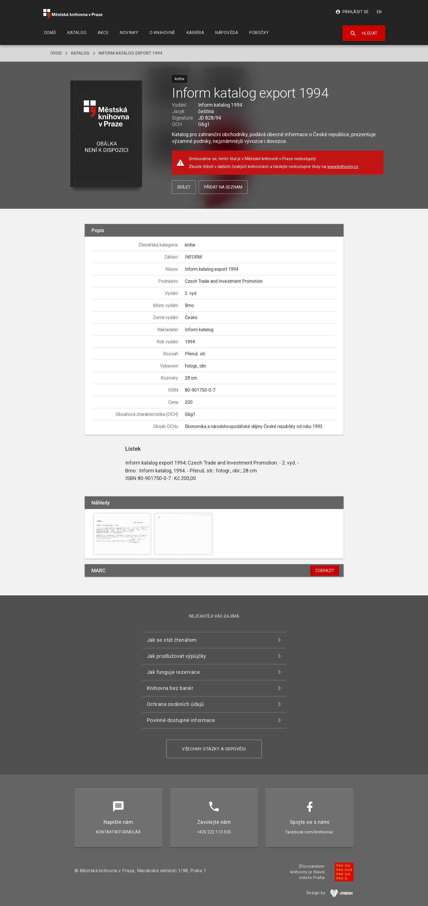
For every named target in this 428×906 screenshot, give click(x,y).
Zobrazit (324, 570)
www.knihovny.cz (342, 166)
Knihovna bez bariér (170, 688)
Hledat (364, 33)
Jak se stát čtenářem (172, 640)
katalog (80, 53)
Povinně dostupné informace (181, 720)
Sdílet (184, 187)
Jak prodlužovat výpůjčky (176, 656)
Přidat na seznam (223, 187)
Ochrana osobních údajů (175, 704)
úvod (56, 53)
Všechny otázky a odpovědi (214, 749)
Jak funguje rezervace (173, 672)
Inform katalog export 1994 (130, 53)
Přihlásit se (352, 11)
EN (379, 12)
